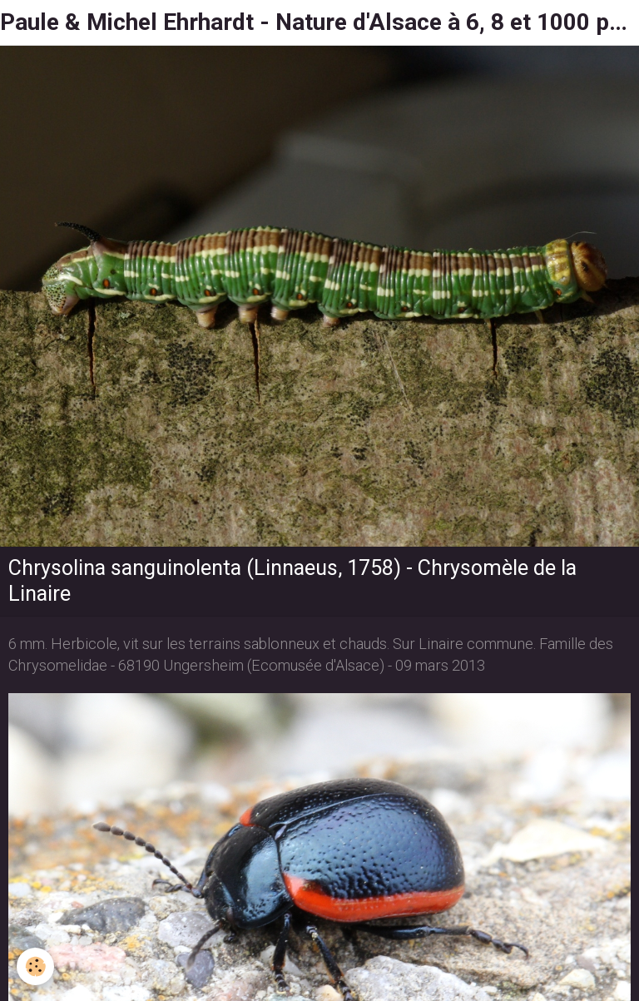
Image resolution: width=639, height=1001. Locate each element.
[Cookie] (35, 966)
